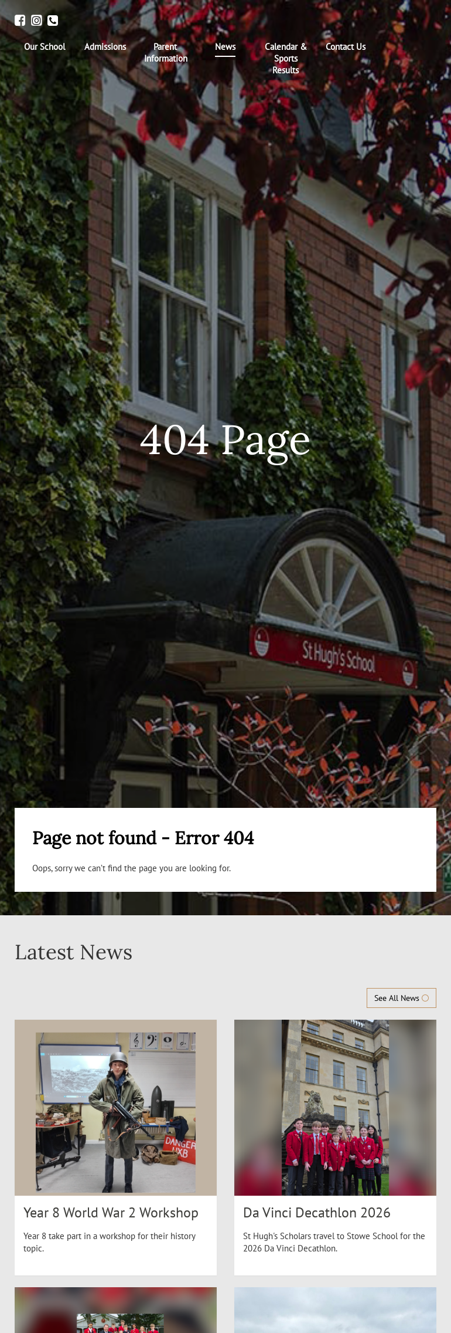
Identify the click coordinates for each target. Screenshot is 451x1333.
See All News (401, 998)
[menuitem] (45, 47)
